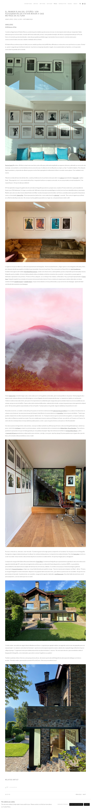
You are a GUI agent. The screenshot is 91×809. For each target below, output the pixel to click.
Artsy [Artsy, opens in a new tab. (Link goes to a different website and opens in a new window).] (85, 4)
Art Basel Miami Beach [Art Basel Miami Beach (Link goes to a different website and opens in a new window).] (71, 430)
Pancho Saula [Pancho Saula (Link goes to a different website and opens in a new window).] (9, 165)
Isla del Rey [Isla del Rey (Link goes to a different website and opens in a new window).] (60, 413)
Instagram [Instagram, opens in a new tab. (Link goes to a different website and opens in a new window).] (83, 4)
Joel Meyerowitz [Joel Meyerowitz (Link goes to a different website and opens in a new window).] (59, 574)
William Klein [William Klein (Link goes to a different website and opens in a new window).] (63, 428)
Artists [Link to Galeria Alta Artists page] (35, 3)
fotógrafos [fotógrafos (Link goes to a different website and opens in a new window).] (76, 554)
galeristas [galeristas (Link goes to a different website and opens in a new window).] (56, 195)
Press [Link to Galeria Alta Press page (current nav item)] (55, 3)
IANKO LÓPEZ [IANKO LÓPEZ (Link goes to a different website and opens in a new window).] (9, 24)
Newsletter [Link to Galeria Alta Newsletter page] (62, 3)
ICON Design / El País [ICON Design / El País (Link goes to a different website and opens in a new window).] (10, 27)
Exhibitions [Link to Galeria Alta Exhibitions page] (28, 3)
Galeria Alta (11, 4)
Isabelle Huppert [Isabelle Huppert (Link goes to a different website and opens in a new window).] (18, 281)
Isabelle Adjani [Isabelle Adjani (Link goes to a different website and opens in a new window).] (28, 281)
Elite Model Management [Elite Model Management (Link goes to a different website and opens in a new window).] (30, 271)
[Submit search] (80, 3)
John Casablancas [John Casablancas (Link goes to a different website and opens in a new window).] (75, 269)
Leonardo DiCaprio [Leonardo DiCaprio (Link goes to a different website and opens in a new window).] (11, 433)
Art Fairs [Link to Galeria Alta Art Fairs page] (42, 3)
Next (84, 794)
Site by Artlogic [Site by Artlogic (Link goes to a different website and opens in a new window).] (27, 805)
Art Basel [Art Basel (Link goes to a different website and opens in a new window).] (17, 428)
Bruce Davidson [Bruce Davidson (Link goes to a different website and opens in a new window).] (72, 428)
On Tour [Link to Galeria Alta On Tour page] (49, 3)
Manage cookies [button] (10, 802)
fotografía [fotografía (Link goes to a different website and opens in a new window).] (75, 177)
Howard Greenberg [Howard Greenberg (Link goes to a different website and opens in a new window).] (17, 569)
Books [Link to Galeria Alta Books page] (70, 3)
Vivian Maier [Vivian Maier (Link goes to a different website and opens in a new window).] (39, 561)
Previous (79, 794)
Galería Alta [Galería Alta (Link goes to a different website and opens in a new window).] (19, 195)
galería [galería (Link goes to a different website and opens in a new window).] (62, 177)
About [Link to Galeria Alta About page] (75, 3)
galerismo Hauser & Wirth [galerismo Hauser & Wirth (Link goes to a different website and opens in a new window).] (60, 410)
